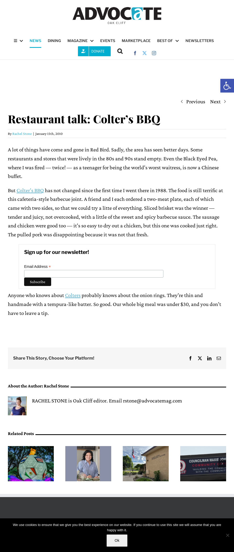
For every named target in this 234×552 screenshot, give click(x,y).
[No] (227, 535)
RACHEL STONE (49, 400)
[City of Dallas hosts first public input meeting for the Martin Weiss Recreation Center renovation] (146, 449)
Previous (195, 101)
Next (215, 101)
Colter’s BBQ (30, 190)
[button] (227, 86)
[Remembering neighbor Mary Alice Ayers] (88, 449)
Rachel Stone (22, 133)
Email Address (37, 266)
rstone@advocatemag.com (152, 400)
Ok (117, 540)
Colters (73, 295)
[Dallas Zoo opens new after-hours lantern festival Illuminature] (31, 449)
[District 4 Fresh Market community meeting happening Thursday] (203, 449)
